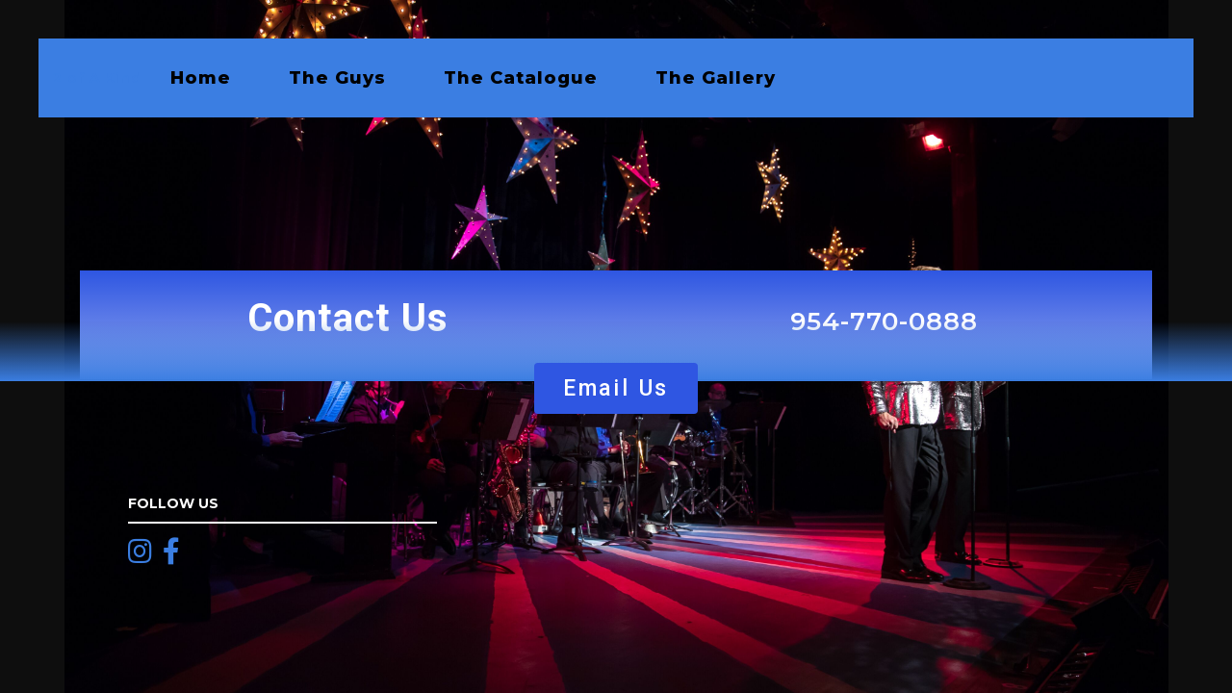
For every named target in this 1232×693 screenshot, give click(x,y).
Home (200, 78)
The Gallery (715, 78)
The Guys (337, 78)
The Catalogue (521, 78)
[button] (616, 388)
